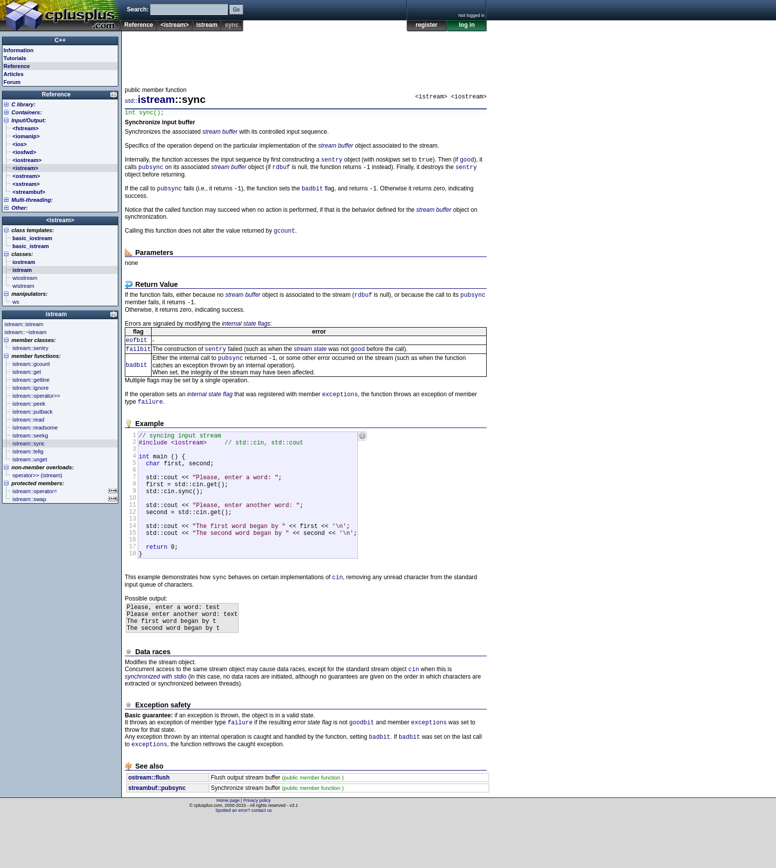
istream (207, 24)
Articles (13, 74)
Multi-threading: (32, 200)
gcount (284, 236)
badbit (312, 192)
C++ (60, 40)
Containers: (26, 112)
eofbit (136, 348)
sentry (332, 162)
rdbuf (281, 170)
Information (18, 50)
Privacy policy (256, 850)
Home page (228, 850)
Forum (11, 82)
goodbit (361, 770)
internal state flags (246, 331)
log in (467, 24)
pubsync (150, 170)
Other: (19, 208)
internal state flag (209, 405)
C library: (23, 104)
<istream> (175, 24)
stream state (310, 358)
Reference (138, 24)
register (426, 24)
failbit (138, 358)
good (467, 162)
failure (150, 414)
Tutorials (14, 58)
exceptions (340, 405)
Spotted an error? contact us (243, 860)
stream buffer (220, 133)
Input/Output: (28, 120)
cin (337, 617)
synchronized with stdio (155, 723)
